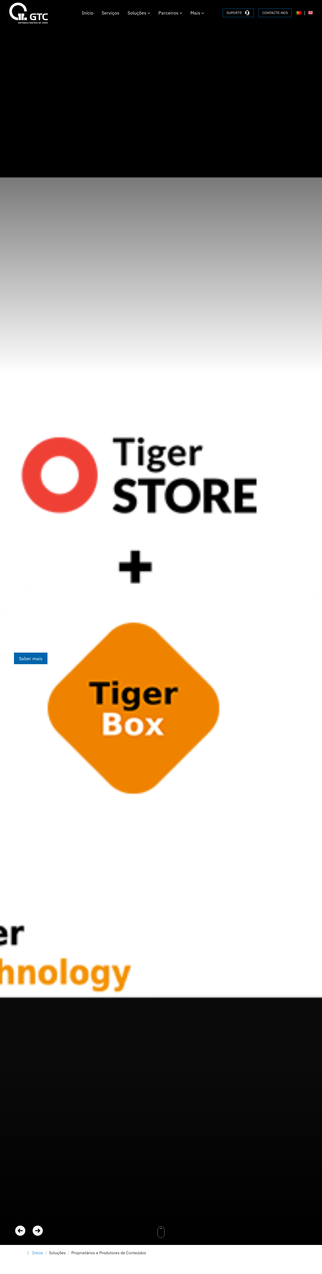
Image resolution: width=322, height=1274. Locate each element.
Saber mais (31, 658)
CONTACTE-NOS (275, 12)
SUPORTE (238, 12)
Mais (197, 13)
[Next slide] (38, 1230)
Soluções (139, 13)
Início (87, 13)
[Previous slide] (21, 1230)
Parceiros (170, 13)
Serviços (110, 13)
